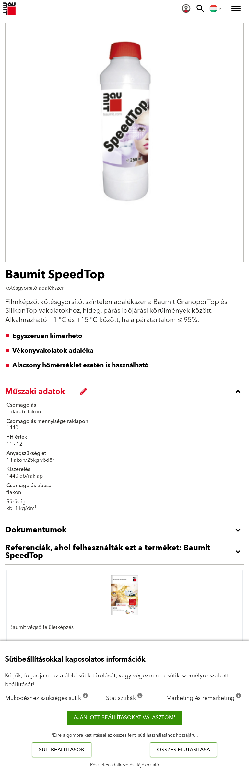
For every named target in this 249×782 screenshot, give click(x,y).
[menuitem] (186, 8)
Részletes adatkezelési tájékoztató (124, 765)
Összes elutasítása (183, 749)
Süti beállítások (62, 749)
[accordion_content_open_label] (126, 530)
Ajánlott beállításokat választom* (125, 717)
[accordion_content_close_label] (126, 391)
